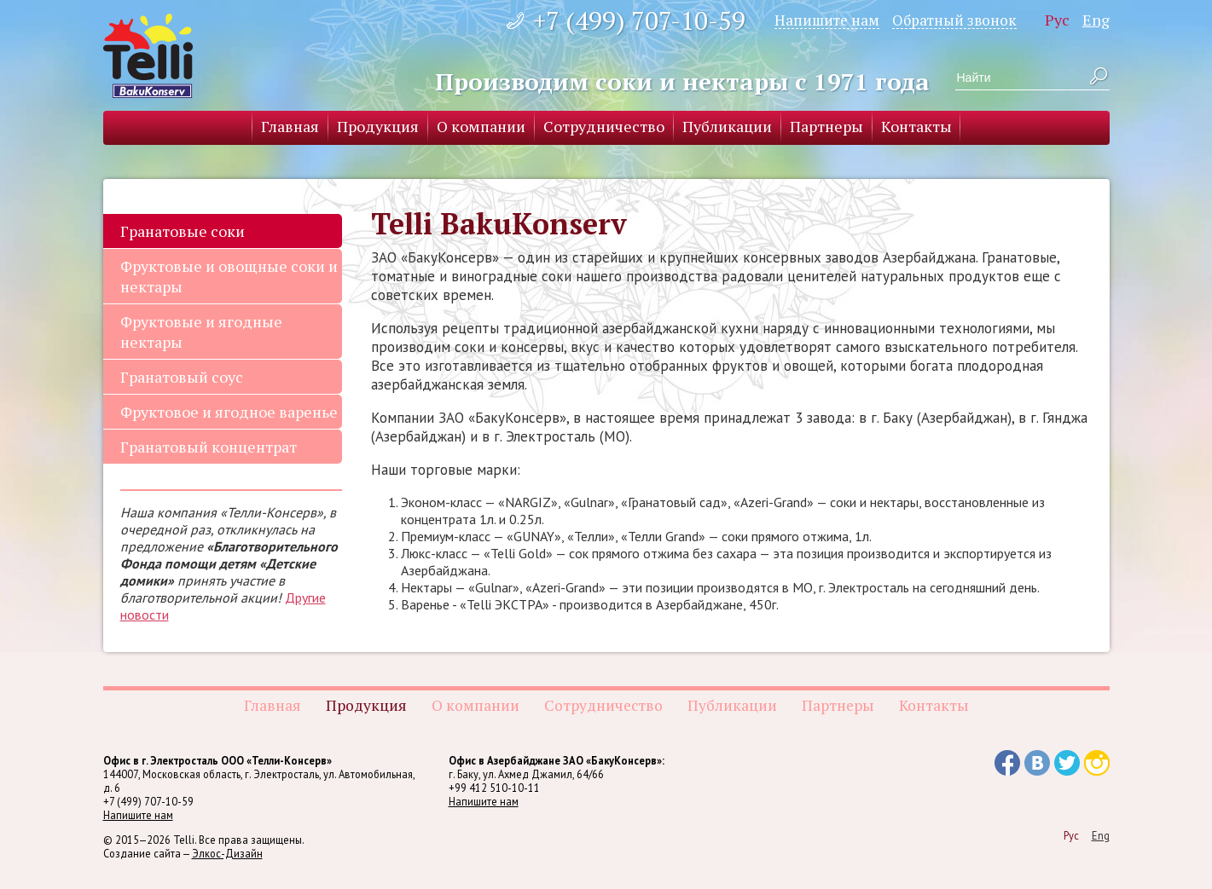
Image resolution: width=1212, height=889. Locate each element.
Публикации (727, 126)
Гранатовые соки (182, 231)
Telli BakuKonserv (148, 56)
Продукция (378, 126)
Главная (290, 126)
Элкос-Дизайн (227, 853)
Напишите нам (826, 19)
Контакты (916, 126)
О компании (481, 126)
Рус (1057, 19)
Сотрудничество (603, 126)
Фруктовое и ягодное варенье (229, 411)
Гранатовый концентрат (208, 446)
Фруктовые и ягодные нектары (201, 331)
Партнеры (826, 126)
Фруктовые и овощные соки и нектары (229, 276)
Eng (1096, 19)
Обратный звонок (954, 19)
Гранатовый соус (181, 377)
